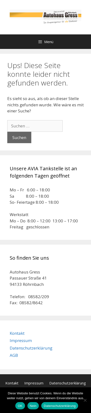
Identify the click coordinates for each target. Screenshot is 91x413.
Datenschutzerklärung (31, 348)
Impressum (21, 340)
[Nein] (85, 400)
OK (20, 406)
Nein (33, 406)
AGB (14, 355)
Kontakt (17, 333)
